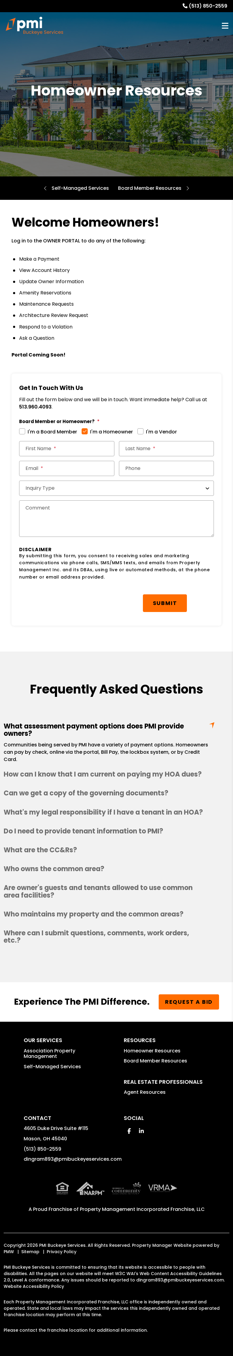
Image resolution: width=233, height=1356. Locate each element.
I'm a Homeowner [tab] (111, 431)
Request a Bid (189, 1002)
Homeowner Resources (152, 1050)
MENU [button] (225, 26)
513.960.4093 (35, 406)
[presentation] (65, 600)
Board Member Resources (149, 188)
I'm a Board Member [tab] (52, 431)
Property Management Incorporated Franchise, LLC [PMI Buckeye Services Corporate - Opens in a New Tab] (142, 1209)
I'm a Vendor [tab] (161, 431)
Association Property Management (49, 1053)
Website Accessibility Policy (34, 1286)
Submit (165, 603)
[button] (116, 774)
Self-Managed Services (80, 188)
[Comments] (116, 518)
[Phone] (166, 468)
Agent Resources (145, 1092)
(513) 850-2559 (208, 5)
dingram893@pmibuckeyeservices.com (73, 1159)
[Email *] (66, 468)
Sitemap (30, 1252)
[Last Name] (166, 448)
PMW (9, 1252)
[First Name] (66, 448)
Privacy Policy (61, 1252)
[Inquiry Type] (116, 488)
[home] (34, 26)
